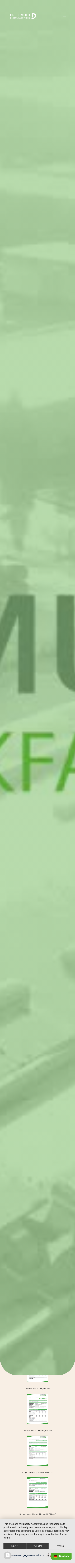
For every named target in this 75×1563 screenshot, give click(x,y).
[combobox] (61, 1556)
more (60, 1545)
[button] (64, 16)
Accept (37, 1545)
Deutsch (61, 1556)
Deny (14, 1545)
